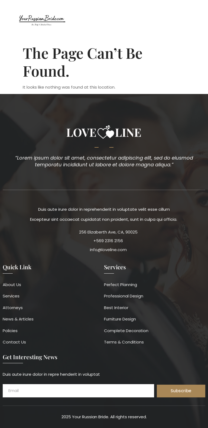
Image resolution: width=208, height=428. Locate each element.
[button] (200, 21)
